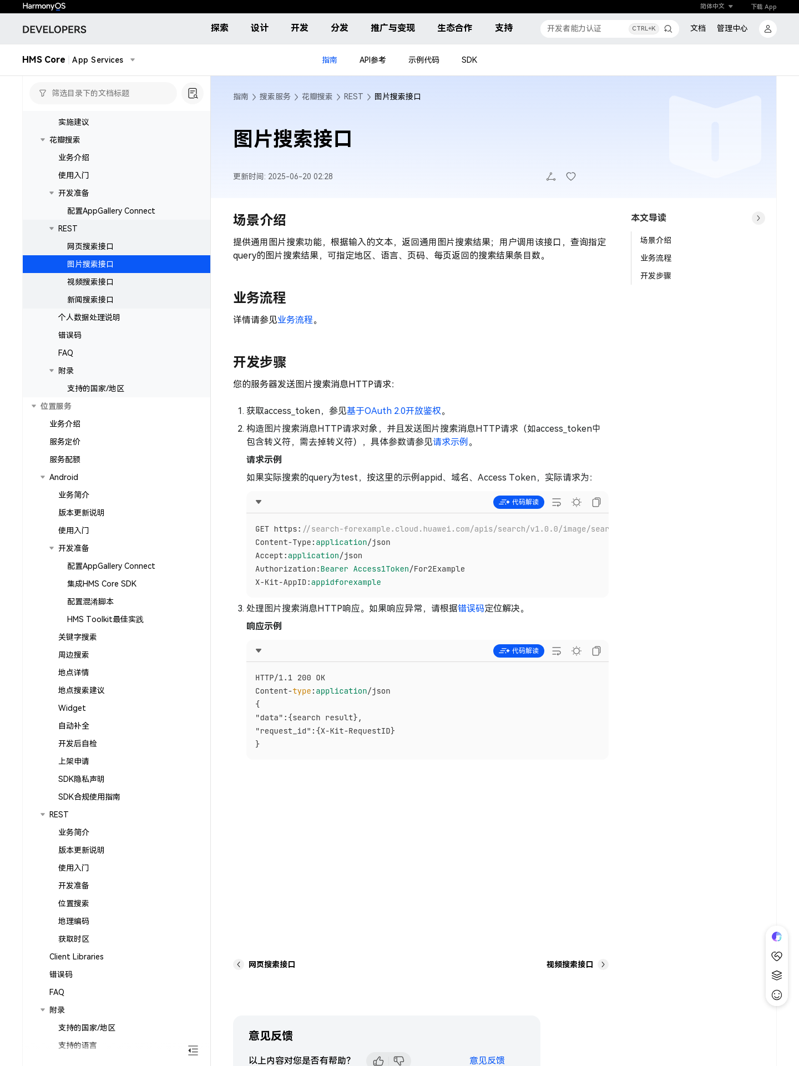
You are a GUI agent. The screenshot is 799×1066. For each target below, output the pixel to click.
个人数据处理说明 (89, 317)
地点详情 (73, 672)
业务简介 (73, 495)
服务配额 (64, 459)
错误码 (70, 335)
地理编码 (73, 921)
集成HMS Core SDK (101, 583)
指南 (329, 59)
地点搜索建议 (81, 690)
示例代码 (423, 59)
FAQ (65, 352)
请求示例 (450, 442)
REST (68, 228)
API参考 (373, 59)
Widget (72, 708)
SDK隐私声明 (81, 779)
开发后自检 (77, 743)
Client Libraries (76, 956)
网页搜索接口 (90, 246)
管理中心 (732, 28)
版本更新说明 (81, 512)
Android (63, 477)
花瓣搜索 (64, 139)
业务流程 (295, 320)
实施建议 (73, 122)
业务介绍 (73, 157)
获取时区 (73, 938)
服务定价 (64, 441)
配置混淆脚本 (90, 601)
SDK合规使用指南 (89, 796)
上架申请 (73, 761)
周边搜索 (73, 654)
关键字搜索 (77, 637)
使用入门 (73, 175)
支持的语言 (77, 1045)
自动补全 (73, 725)
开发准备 (73, 193)
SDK (469, 59)
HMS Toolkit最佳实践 (105, 619)
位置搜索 (73, 903)
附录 (66, 370)
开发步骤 (655, 275)
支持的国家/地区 (95, 388)
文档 (698, 28)
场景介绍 (655, 240)
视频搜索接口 (90, 281)
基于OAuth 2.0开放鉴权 (394, 411)
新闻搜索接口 (90, 299)
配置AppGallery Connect (111, 210)
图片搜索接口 (90, 264)
